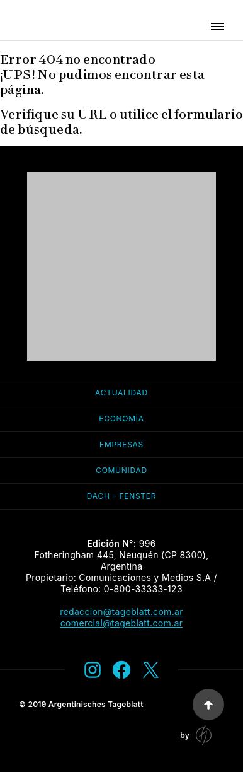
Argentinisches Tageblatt (96, 704)
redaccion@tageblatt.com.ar (121, 611)
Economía (121, 418)
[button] (217, 26)
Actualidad (121, 392)
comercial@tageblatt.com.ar (121, 622)
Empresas (121, 444)
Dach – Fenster (121, 496)
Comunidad (121, 470)
